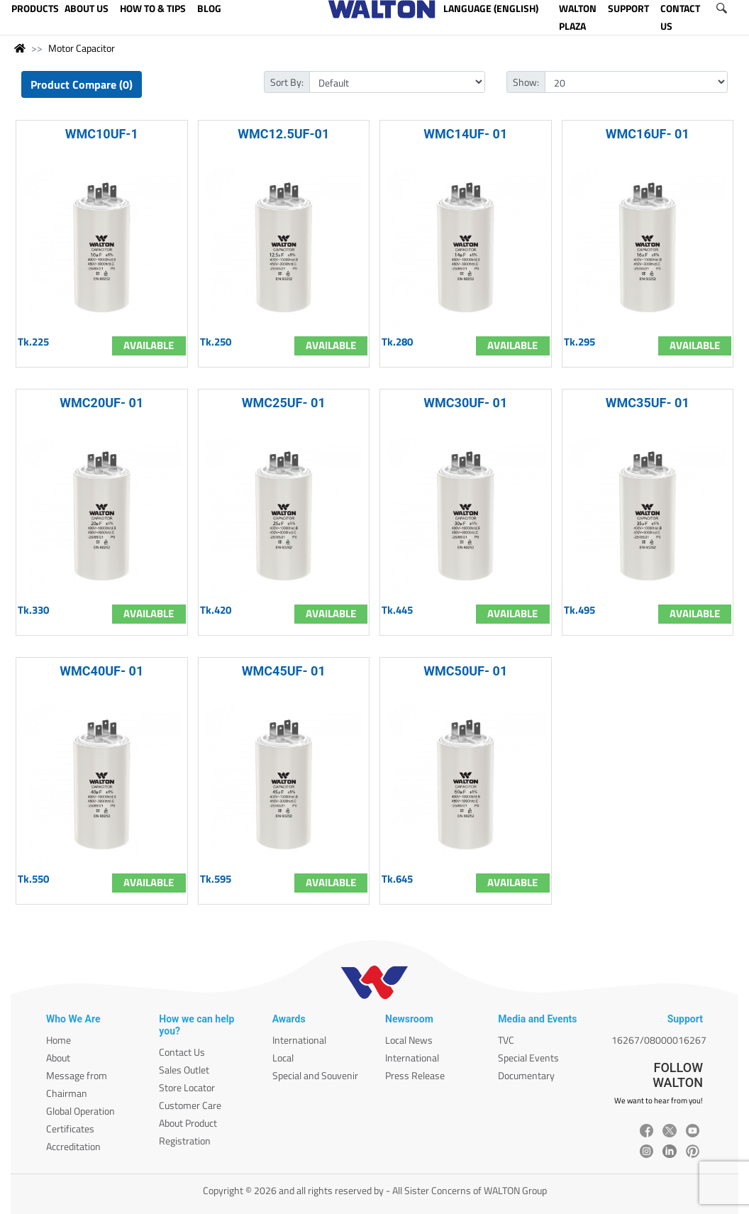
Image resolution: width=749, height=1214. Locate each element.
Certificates (70, 1128)
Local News (409, 1039)
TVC (506, 1039)
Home (58, 1039)
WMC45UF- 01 (284, 670)
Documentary (526, 1075)
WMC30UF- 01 (465, 402)
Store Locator (187, 1087)
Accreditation (73, 1146)
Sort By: (287, 82)
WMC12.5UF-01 (283, 133)
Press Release (415, 1075)
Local (283, 1057)
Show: (526, 82)
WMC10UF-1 (101, 133)
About (58, 1057)
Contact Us (182, 1051)
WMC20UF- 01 (101, 402)
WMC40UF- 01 (101, 670)
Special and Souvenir (315, 1075)
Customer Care (190, 1105)
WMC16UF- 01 (647, 133)
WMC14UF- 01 (465, 133)
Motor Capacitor (81, 47)
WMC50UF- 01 (465, 670)
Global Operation (80, 1110)
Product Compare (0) (81, 84)
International (299, 1039)
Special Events (528, 1057)
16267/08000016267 (658, 1039)
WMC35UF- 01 (647, 402)
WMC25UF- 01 (284, 402)
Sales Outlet (184, 1069)
